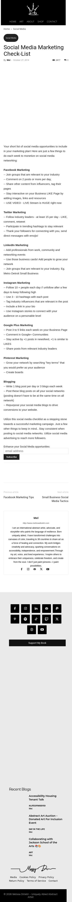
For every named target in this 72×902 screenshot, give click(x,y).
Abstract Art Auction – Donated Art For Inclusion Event (45, 819)
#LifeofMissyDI (37, 805)
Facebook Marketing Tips (19, 497)
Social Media (19, 28)
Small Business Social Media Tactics (55, 499)
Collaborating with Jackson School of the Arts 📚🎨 (43, 842)
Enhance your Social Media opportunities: (27, 446)
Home (7, 28)
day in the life (37, 829)
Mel (8, 60)
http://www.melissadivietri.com (36, 523)
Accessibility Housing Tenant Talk (42, 797)
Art (31, 852)
